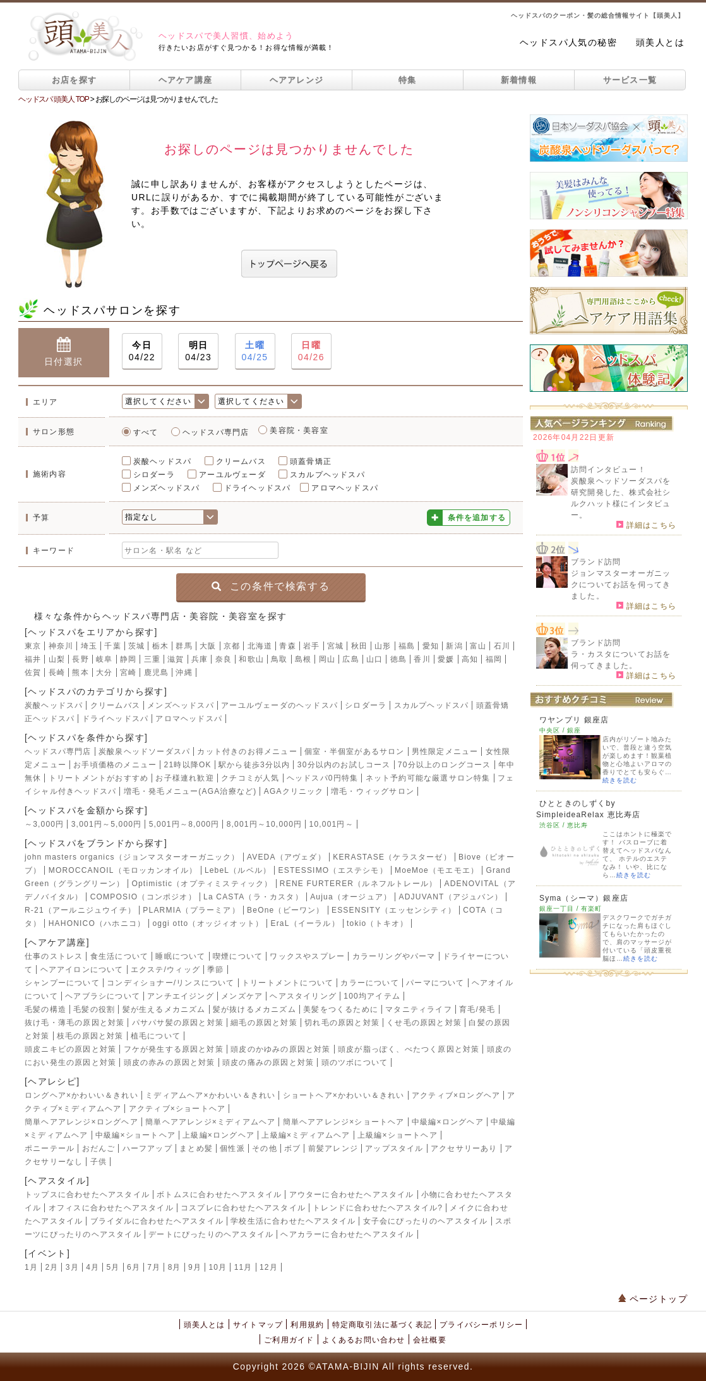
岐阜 (104, 659)
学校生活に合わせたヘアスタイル (293, 1221)
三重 (152, 659)
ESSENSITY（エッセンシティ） (394, 910)
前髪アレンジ (333, 1148)
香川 (422, 659)
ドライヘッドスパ (257, 488)
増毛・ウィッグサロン (372, 791)
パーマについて (435, 982)
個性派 (232, 1148)
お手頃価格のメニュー (115, 764)
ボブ (292, 1148)
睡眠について (180, 956)
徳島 (398, 659)
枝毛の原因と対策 (90, 1035)
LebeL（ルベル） (238, 870)
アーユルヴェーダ (232, 474)
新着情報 (519, 80)
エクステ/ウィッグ (165, 969)
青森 (287, 646)
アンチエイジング (180, 996)
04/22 (142, 350)
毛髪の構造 (45, 1009)
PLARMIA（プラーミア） (191, 910)
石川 (502, 646)
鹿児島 (156, 672)
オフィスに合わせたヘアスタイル (111, 1207)
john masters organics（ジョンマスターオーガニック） (132, 857)
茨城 (136, 646)
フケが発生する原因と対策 (174, 1049)
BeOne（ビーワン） (286, 910)
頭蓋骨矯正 (311, 461)
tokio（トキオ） (377, 923)
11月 (243, 1267)
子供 (98, 1161)
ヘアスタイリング (303, 996)
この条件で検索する (271, 586)
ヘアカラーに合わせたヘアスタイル (347, 1234)
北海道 (260, 646)
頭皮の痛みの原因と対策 (268, 1062)
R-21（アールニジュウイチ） (80, 910)
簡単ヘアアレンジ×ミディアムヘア (210, 1121)
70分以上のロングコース (444, 764)
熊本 (80, 672)
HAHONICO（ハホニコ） (97, 923)
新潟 (454, 646)
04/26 (311, 350)
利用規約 (307, 1324)
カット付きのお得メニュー (247, 751)
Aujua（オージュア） (351, 896)
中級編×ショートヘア (135, 1135)
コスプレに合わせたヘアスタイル (243, 1207)
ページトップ (653, 1299)
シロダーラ (154, 474)
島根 (303, 659)
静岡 (128, 659)
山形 (382, 646)
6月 (133, 1267)
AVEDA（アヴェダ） (286, 857)
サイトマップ (258, 1324)
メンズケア (242, 996)
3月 (72, 1267)
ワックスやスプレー (307, 956)
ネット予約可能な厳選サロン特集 (428, 778)
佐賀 (33, 672)
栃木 (160, 646)
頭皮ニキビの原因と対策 (70, 1049)
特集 (407, 80)
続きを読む (619, 780)
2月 (51, 1267)
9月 (194, 1267)
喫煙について (238, 956)
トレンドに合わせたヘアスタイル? (378, 1207)
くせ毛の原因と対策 (424, 1022)
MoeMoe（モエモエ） (437, 870)
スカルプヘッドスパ (327, 474)
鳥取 (279, 659)
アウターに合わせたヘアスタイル (351, 1194)
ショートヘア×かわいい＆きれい (344, 1095)
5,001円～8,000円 (184, 824)
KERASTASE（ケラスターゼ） (392, 857)
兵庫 (199, 659)
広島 (350, 659)
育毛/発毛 (477, 1009)
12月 (269, 1267)
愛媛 (446, 659)
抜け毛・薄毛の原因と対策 (74, 1022)
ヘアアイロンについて (82, 969)
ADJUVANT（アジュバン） (451, 896)
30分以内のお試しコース (344, 764)
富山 (478, 646)
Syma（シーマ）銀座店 (583, 898)
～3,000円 (44, 824)
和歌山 (251, 659)
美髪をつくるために (340, 1009)
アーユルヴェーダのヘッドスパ (279, 705)
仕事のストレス (54, 956)
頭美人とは (660, 42)
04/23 (198, 350)
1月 (31, 1267)
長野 (80, 659)
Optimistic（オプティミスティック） (201, 883)
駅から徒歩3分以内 (254, 764)
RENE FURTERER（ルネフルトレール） (358, 883)
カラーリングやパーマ (394, 956)
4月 (92, 1267)
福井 (33, 659)
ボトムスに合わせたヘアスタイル (219, 1194)
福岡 (494, 659)
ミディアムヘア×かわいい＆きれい (210, 1095)
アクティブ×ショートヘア (177, 1108)
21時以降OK (188, 764)
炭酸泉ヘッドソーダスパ (144, 751)
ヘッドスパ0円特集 (322, 778)
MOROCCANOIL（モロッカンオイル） (123, 870)
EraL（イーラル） (304, 923)
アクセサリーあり (464, 1148)
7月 (153, 1267)
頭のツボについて (354, 1062)
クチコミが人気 (250, 778)
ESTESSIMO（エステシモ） (333, 870)
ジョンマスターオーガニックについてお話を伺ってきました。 (621, 584)
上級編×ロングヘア (218, 1135)
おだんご (99, 1148)
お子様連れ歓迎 (184, 778)
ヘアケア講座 (186, 80)
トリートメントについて (287, 982)
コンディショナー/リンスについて (171, 982)
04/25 (255, 350)
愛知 (430, 646)
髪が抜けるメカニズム (254, 1009)
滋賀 (175, 659)
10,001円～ (331, 824)
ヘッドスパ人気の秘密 (568, 42)
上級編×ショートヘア (397, 1135)
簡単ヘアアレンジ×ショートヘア (344, 1121)
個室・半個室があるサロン (354, 751)
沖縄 (184, 672)
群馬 (184, 646)
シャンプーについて (62, 982)
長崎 (57, 672)
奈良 (223, 659)
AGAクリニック (294, 791)
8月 (174, 1267)
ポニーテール (50, 1148)
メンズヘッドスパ (166, 488)
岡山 (327, 659)
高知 (470, 659)
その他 (264, 1148)
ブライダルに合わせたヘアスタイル (157, 1221)
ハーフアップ (147, 1148)
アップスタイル (394, 1148)
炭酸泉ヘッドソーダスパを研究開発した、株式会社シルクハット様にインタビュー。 (621, 498)
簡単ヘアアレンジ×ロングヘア (81, 1121)
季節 (215, 969)
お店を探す (74, 80)
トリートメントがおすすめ (98, 778)
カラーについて (369, 982)
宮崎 (128, 672)
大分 (104, 672)
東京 (33, 646)
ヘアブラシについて (102, 996)
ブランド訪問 (596, 561)
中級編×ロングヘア (448, 1121)
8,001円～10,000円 (264, 824)
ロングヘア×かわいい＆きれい (81, 1095)
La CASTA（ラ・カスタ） (253, 896)
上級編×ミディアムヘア (305, 1135)
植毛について (156, 1035)
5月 (113, 1267)
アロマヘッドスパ (344, 488)
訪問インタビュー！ (608, 469)
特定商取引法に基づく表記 (382, 1324)
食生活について (119, 956)
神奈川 (61, 646)
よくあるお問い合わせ (363, 1339)
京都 (232, 646)
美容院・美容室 (299, 430)
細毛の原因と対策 (263, 1022)
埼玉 (89, 646)
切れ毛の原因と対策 (342, 1022)
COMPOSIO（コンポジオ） (143, 896)
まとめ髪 (196, 1148)
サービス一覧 (630, 80)
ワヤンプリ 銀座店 (574, 719)
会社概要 (429, 1339)
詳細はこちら (646, 524)
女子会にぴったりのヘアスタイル (425, 1221)
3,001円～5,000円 (106, 824)
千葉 (112, 646)
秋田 (359, 646)
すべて (146, 432)
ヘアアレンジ (297, 80)
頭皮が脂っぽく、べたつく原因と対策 (408, 1049)
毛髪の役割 (94, 1009)
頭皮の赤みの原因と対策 (169, 1062)
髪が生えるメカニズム (164, 1009)
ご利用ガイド (289, 1339)
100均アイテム (372, 996)
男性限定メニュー (445, 751)
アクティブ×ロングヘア (456, 1095)
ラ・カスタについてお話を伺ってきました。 (621, 660)
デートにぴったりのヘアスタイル (210, 1234)
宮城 (335, 646)
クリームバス (241, 461)
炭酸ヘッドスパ (162, 461)
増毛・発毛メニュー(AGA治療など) (190, 791)
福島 (406, 646)
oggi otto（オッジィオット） (207, 923)
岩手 (311, 646)
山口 (374, 659)
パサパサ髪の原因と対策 (178, 1022)
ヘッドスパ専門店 (215, 432)
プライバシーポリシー (481, 1324)
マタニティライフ (418, 1009)
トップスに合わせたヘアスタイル (87, 1194)
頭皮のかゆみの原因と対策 (280, 1049)
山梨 (57, 659)
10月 (217, 1267)
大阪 (208, 646)
